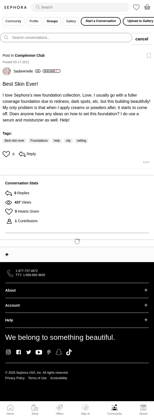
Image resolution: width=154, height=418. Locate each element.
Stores (143, 413)
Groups (52, 21)
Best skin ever (14, 140)
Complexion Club (30, 55)
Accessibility (58, 378)
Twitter (28, 352)
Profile (34, 21)
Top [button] (7, 254)
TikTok (69, 352)
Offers (60, 413)
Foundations (39, 140)
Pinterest (49, 352)
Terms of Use (37, 378)
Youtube (39, 352)
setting (81, 140)
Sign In (85, 409)
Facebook (18, 352)
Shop (35, 413)
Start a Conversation (100, 21)
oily (68, 140)
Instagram (8, 352)
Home (10, 413)
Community (114, 413)
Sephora (15, 7)
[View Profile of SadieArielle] (27, 71)
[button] (7, 154)
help (57, 140)
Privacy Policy (15, 378)
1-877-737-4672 (27, 271)
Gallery (71, 21)
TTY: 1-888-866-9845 (30, 275)
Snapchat (59, 352)
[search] (80, 7)
